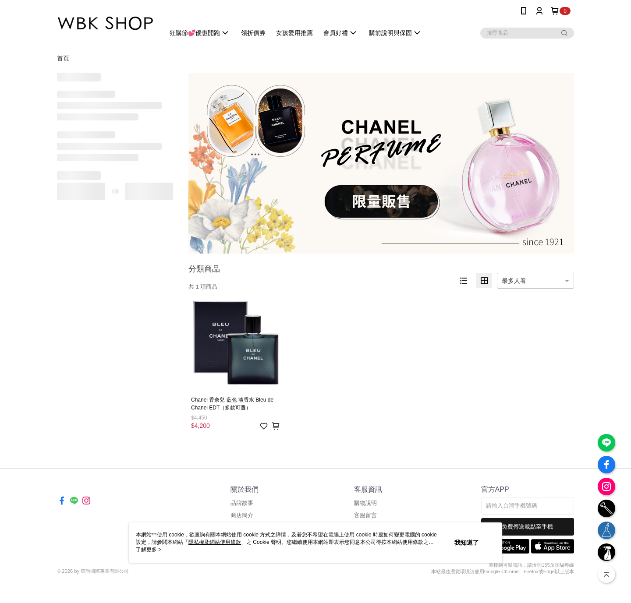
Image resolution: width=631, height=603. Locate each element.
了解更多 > (148, 550)
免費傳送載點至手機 (527, 526)
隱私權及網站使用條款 (214, 542)
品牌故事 (241, 503)
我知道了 (466, 542)
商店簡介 (241, 515)
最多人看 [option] (514, 280)
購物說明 (365, 503)
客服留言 (365, 515)
